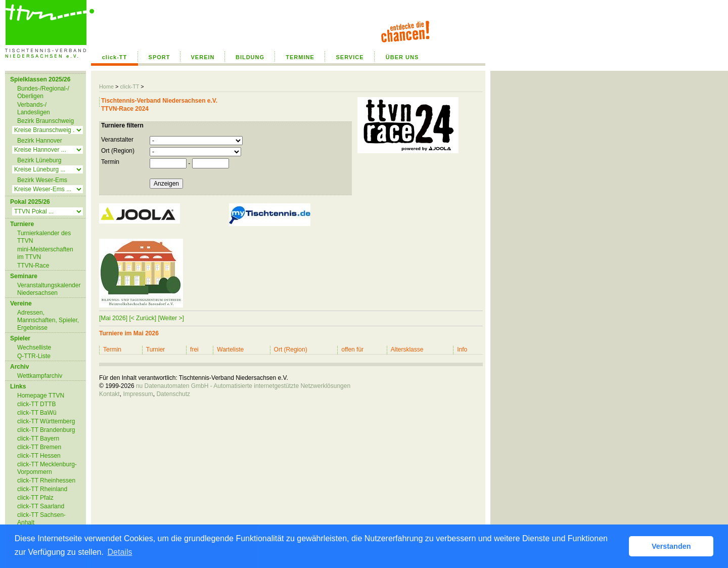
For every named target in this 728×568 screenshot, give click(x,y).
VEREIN (203, 57)
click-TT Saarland (40, 506)
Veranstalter (117, 139)
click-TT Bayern (38, 438)
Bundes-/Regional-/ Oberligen (43, 92)
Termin (110, 161)
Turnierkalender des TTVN (44, 237)
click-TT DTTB (36, 404)
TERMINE (300, 57)
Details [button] (120, 552)
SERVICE (349, 57)
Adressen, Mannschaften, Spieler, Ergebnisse (48, 320)
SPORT (159, 57)
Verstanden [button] (671, 546)
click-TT (114, 57)
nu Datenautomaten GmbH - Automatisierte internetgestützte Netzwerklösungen (243, 385)
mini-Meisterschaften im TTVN (45, 253)
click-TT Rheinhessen (46, 480)
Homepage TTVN (40, 395)
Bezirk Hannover (39, 140)
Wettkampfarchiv (39, 375)
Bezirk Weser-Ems (42, 180)
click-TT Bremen (39, 447)
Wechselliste (34, 347)
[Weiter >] (171, 318)
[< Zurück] (142, 318)
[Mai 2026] (113, 318)
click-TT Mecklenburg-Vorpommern (47, 468)
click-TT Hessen (39, 455)
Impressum (138, 394)
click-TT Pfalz (35, 497)
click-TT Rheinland (42, 489)
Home (106, 86)
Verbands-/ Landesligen (33, 108)
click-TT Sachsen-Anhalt (41, 518)
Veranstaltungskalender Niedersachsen (48, 289)
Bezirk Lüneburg (39, 160)
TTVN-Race (33, 265)
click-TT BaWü (37, 412)
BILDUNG (250, 57)
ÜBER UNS (402, 57)
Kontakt (109, 394)
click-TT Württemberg (46, 421)
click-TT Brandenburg (46, 429)
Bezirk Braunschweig (45, 120)
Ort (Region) (117, 150)
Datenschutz (173, 394)
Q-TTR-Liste (34, 356)
